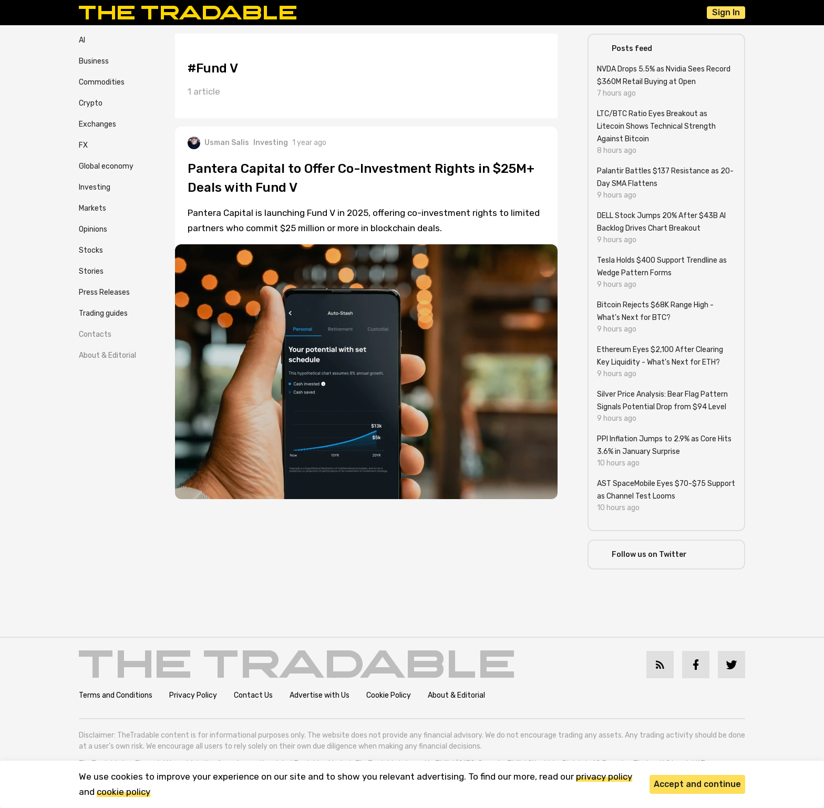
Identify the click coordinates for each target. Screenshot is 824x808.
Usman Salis (218, 143)
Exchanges (97, 124)
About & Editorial (107, 355)
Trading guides (103, 313)
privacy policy (604, 776)
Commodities (102, 82)
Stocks (91, 250)
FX (83, 145)
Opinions (93, 229)
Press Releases (104, 292)
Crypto (90, 103)
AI (82, 40)
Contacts (95, 334)
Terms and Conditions (115, 695)
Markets (92, 208)
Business (94, 61)
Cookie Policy (388, 695)
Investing (94, 187)
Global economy (106, 166)
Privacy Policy (193, 695)
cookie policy (123, 791)
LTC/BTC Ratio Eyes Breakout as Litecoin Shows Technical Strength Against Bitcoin (656, 126)
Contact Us (253, 695)
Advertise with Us (319, 695)
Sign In (726, 12)
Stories (91, 271)
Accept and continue (697, 784)
